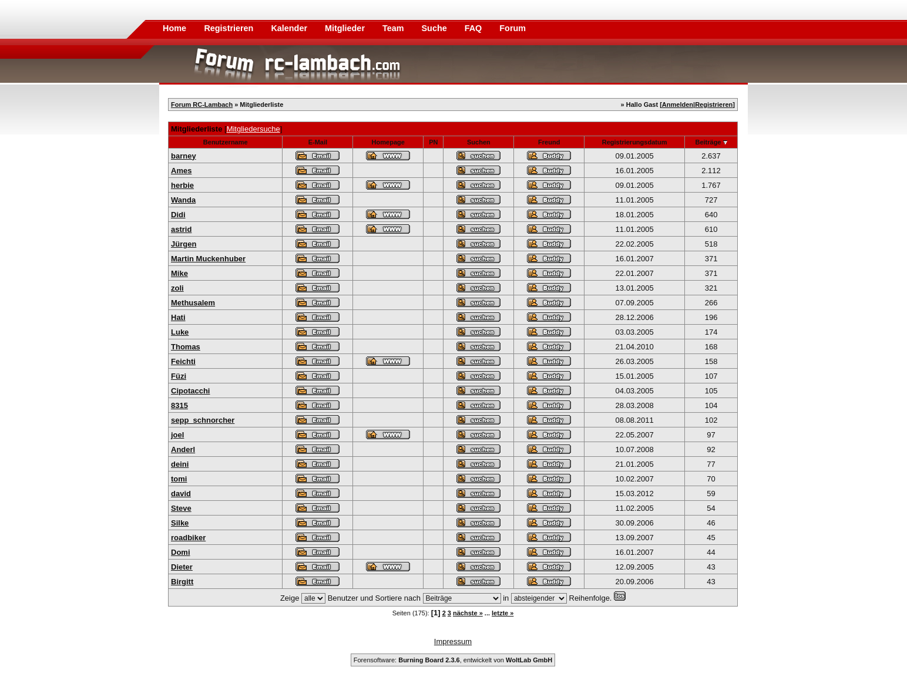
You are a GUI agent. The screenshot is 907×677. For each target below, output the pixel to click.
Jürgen (183, 244)
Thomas (185, 346)
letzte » (502, 613)
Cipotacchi (190, 390)
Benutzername (225, 142)
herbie (182, 185)
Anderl (183, 449)
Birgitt (182, 581)
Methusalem (193, 302)
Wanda (183, 200)
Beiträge (708, 142)
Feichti (183, 361)
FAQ (475, 28)
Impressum (453, 641)
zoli (177, 288)
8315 (179, 405)
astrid (181, 229)
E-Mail (317, 142)
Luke (180, 332)
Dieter (182, 567)
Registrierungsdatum (634, 142)
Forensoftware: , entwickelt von (453, 659)
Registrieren (230, 28)
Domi (180, 552)
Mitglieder (346, 28)
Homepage (388, 142)
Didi (178, 214)
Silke (180, 522)
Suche (435, 28)
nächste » (468, 613)
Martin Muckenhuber (208, 258)
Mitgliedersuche (253, 128)
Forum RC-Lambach (202, 104)
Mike (179, 273)
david (181, 493)
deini (180, 464)
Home (174, 28)
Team (394, 28)
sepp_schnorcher (202, 420)
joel (177, 434)
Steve (181, 508)
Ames (181, 170)
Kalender (290, 28)
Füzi (178, 376)
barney (183, 155)
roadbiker (188, 537)
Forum (512, 28)
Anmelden (677, 104)
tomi (179, 478)
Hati (178, 317)
